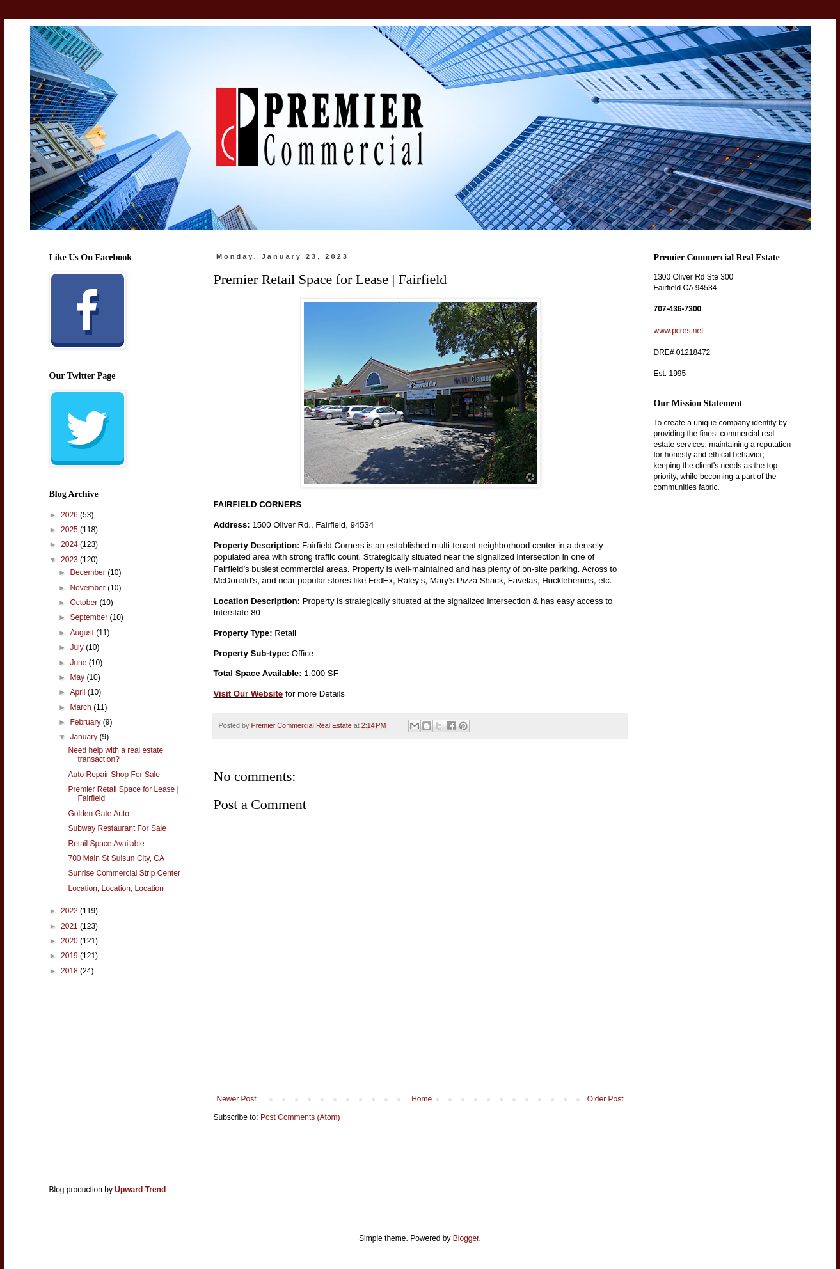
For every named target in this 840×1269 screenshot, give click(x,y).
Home (421, 1098)
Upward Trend (140, 1189)
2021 (70, 926)
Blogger (466, 1238)
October (84, 602)
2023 (70, 559)
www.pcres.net (679, 330)
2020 (70, 940)
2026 (70, 514)
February (86, 722)
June (79, 662)
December (88, 572)
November (88, 587)
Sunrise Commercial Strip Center (124, 873)
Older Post (605, 1098)
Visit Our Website (248, 693)
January (84, 736)
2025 (70, 529)
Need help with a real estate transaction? (115, 755)
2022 (70, 910)
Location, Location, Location (115, 888)
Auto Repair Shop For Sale (113, 774)
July (78, 647)
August (83, 632)
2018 (70, 970)
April (78, 692)
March (81, 707)
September (89, 617)
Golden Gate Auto (98, 813)
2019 (70, 955)
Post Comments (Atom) (300, 1117)
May (78, 677)
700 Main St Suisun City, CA (116, 858)
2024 (70, 544)
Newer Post (237, 1098)
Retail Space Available (106, 843)
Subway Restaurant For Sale (117, 828)
